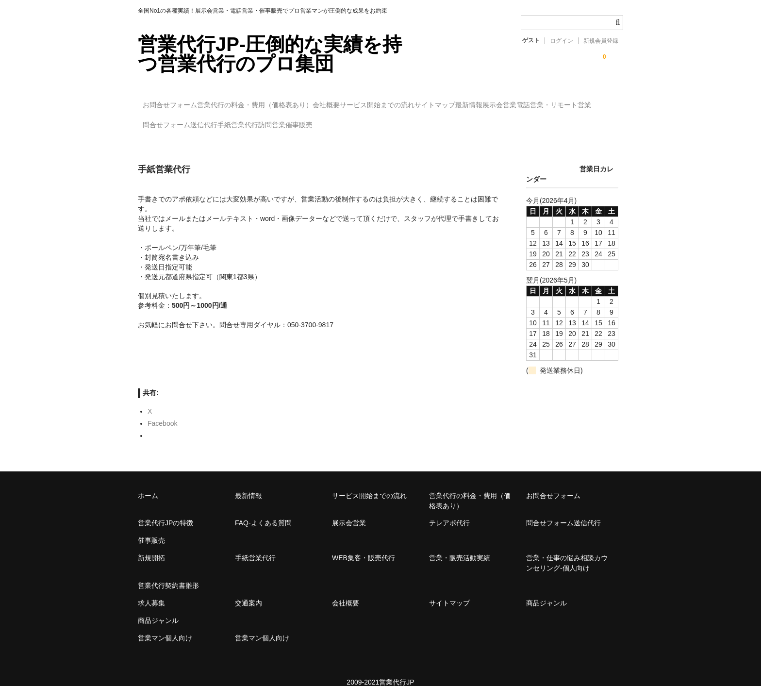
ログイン (561, 40)
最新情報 (573, 100)
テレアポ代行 (449, 509)
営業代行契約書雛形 (168, 572)
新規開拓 (151, 544)
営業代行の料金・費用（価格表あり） (280, 100)
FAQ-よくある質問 (263, 509)
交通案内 (248, 589)
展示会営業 (165, 121)
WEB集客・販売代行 (363, 544)
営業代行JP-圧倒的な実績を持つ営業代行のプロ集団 (270, 53)
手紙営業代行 (411, 121)
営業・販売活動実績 (459, 544)
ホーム (148, 482)
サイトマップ (519, 100)
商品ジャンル (546, 589)
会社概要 (371, 100)
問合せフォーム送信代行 (333, 121)
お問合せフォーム (175, 100)
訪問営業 (465, 121)
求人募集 (151, 589)
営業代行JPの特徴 (165, 509)
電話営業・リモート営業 (238, 121)
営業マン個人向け (165, 624)
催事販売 (512, 121)
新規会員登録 (600, 40)
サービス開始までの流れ (442, 100)
